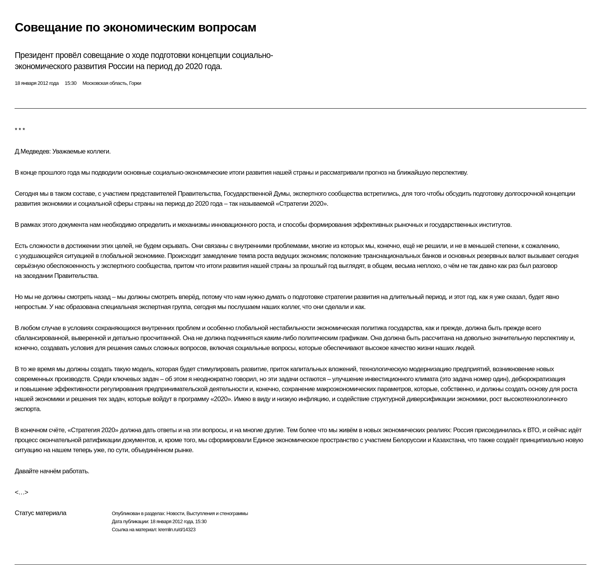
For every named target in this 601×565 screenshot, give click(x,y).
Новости (175, 513)
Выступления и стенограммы (217, 513)
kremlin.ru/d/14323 (176, 529)
